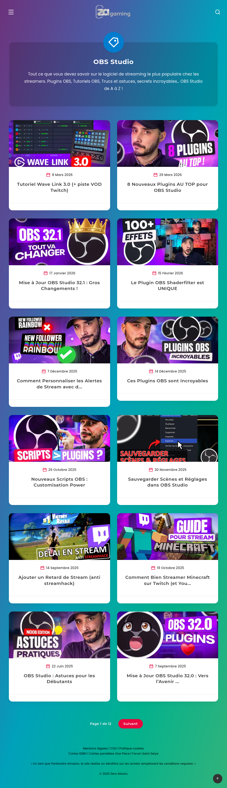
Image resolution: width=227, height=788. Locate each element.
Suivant (130, 723)
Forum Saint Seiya (145, 754)
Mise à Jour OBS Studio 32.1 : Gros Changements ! (59, 285)
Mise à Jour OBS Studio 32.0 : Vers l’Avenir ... (167, 678)
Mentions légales (95, 748)
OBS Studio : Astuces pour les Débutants (59, 678)
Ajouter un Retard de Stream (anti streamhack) (60, 580)
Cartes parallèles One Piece (109, 754)
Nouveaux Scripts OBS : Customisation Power (60, 482)
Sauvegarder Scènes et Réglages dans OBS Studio (167, 482)
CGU (113, 748)
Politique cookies (131, 748)
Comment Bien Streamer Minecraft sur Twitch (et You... (167, 580)
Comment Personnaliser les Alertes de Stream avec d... (59, 384)
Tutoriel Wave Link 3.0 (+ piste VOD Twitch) (59, 187)
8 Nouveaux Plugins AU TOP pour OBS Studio (167, 187)
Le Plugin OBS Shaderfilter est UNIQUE (167, 285)
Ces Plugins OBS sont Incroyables (167, 380)
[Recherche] (217, 13)
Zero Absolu (118, 774)
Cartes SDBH (77, 754)
